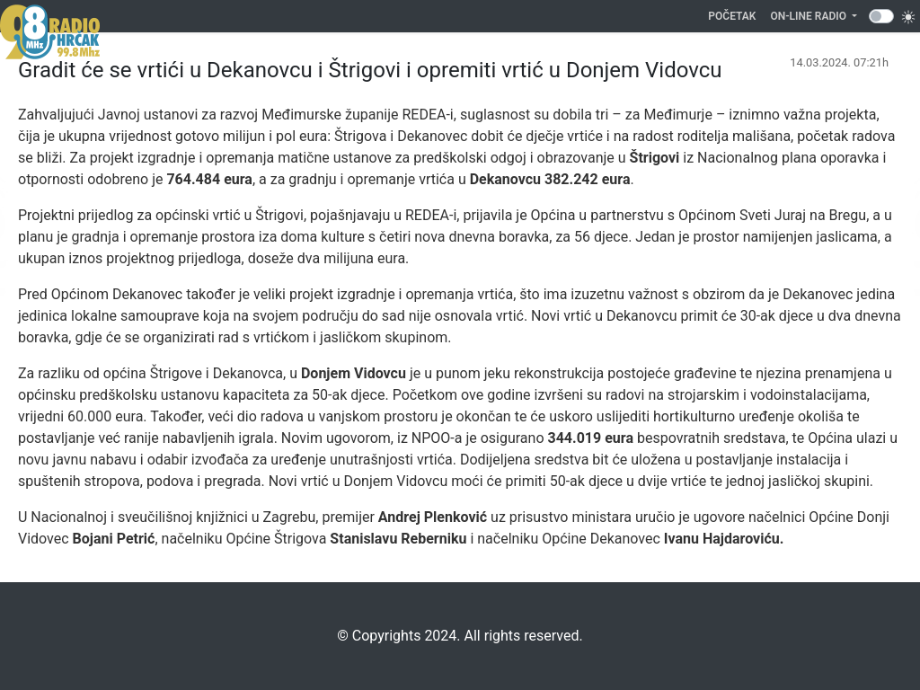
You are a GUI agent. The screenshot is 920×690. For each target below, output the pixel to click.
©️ (343, 635)
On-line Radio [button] (809, 16)
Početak (735, 14)
